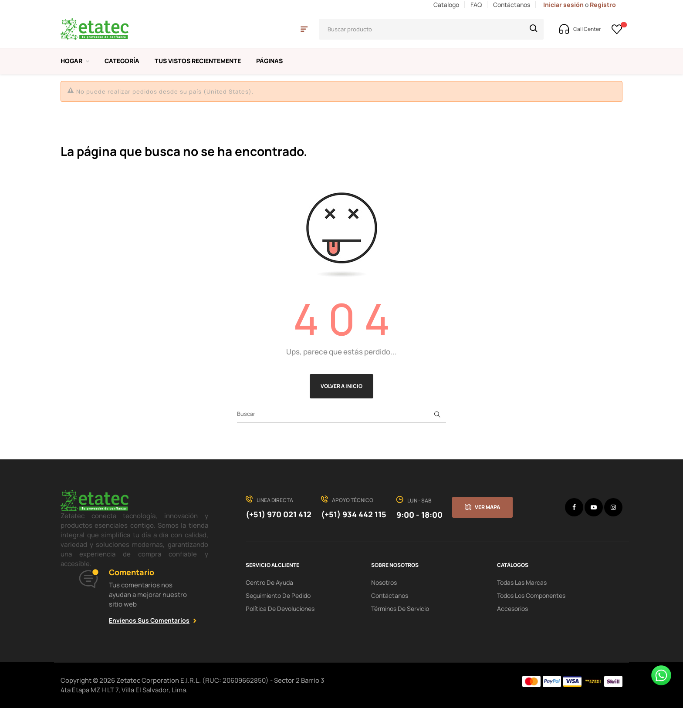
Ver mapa (487, 507)
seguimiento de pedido (278, 595)
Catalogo (446, 4)
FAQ (476, 4)
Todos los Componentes (531, 595)
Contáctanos (511, 4)
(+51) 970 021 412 (278, 514)
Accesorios (512, 608)
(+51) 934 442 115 (353, 514)
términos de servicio (400, 608)
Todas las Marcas (522, 582)
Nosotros (384, 582)
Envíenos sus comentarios (149, 620)
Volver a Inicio (341, 386)
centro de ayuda (269, 582)
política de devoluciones (280, 608)
